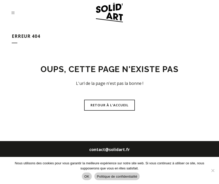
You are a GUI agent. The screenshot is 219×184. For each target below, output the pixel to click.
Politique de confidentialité (117, 176)
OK (86, 176)
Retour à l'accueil (109, 105)
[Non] (212, 170)
